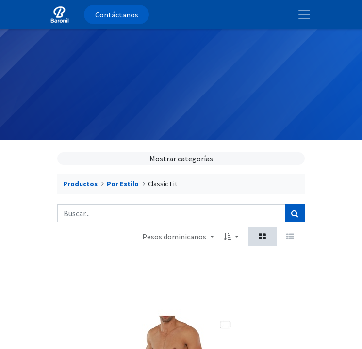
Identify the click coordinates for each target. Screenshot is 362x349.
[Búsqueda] (295, 213)
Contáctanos (116, 14)
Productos (80, 183)
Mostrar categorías (181, 158)
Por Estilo (123, 183)
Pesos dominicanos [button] (175, 236)
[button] (231, 236)
